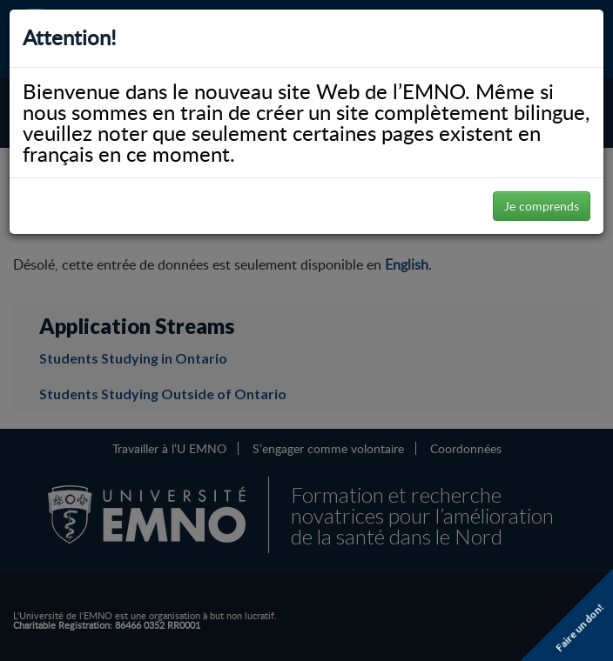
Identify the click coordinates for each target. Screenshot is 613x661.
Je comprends (541, 205)
